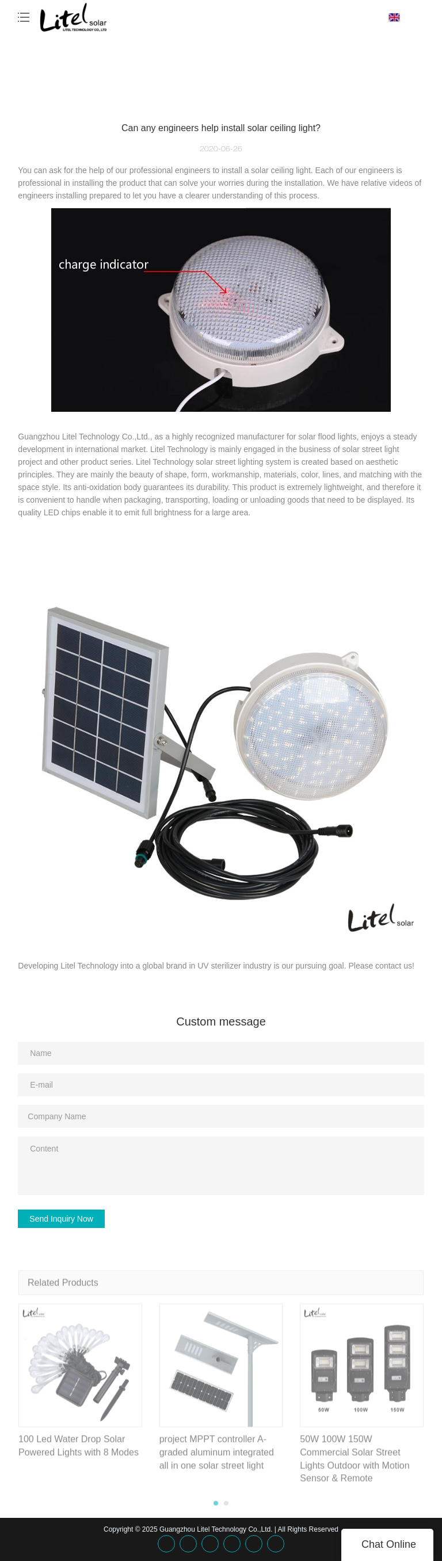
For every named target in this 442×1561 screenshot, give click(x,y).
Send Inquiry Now (61, 1218)
